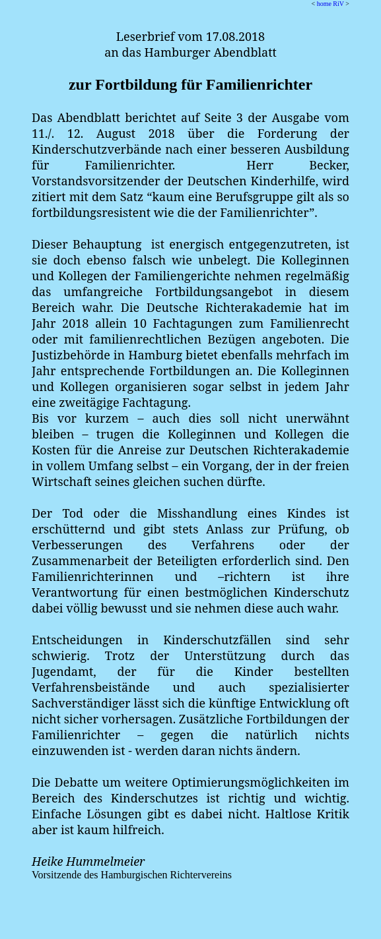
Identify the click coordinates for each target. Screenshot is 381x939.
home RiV (330, 3)
